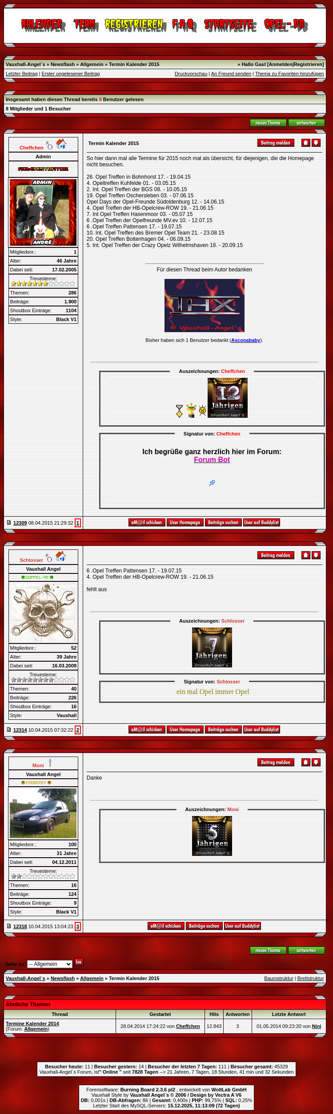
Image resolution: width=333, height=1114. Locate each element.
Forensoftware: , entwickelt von (166, 1089)
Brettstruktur (310, 978)
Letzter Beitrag (22, 73)
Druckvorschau (191, 73)
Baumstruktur (278, 978)
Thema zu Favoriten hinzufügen (289, 73)
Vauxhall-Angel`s (25, 64)
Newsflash (63, 64)
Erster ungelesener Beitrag (71, 73)
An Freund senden (231, 73)
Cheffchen (188, 1026)
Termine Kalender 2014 (32, 1023)
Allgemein (92, 64)
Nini (316, 1026)
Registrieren (308, 64)
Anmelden (281, 64)
